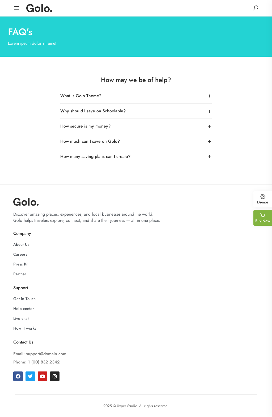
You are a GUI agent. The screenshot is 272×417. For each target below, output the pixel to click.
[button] (136, 96)
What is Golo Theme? (80, 96)
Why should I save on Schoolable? (93, 111)
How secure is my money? (85, 126)
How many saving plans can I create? (95, 156)
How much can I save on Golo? (90, 141)
